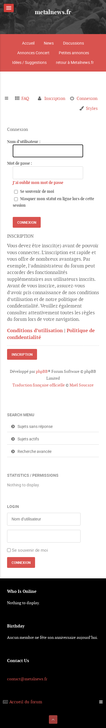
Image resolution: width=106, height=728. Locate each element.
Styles (92, 108)
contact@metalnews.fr (27, 678)
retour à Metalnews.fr (75, 62)
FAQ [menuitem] (25, 98)
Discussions (73, 43)
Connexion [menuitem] (87, 98)
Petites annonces (74, 52)
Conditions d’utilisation (35, 330)
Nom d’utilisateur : (23, 141)
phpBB (42, 371)
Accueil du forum (25, 701)
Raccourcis (9, 98)
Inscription (22, 354)
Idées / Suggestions (29, 62)
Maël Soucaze (82, 385)
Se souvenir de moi (34, 191)
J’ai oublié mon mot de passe (38, 182)
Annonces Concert (33, 52)
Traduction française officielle (38, 385)
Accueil (28, 43)
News (49, 43)
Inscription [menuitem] (54, 98)
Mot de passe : (19, 163)
